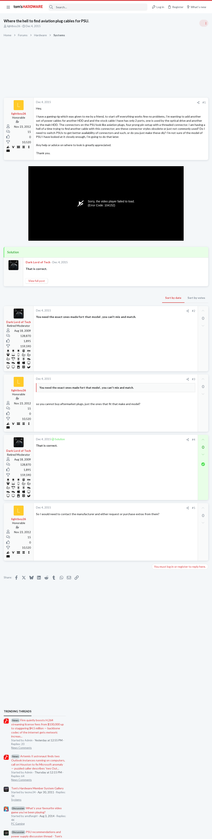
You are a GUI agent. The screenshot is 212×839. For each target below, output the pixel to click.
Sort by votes (130, 314)
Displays (158, 576)
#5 (127, 524)
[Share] (131, 103)
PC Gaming (160, 336)
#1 (137, 102)
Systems (158, 312)
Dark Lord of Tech (38, 278)
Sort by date (107, 314)
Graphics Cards (162, 496)
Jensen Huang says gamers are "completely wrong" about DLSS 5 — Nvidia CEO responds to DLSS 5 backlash (180, 409)
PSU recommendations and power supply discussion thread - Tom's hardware (178, 349)
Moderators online (161, 587)
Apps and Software (164, 516)
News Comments (163, 260)
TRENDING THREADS (159, 224)
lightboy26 (14, 26)
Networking (160, 536)
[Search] (97, 7)
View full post (37, 297)
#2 (127, 327)
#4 (127, 455)
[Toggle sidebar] (203, 23)
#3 (127, 395)
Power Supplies (162, 364)
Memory (158, 455)
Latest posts (155, 435)
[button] (8, 7)
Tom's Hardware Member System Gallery (179, 301)
